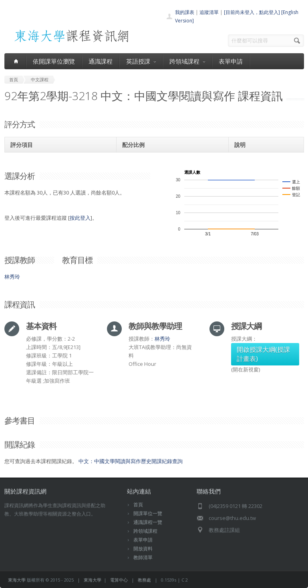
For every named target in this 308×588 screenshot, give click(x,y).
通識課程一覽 (147, 522)
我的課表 (184, 12)
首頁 (138, 504)
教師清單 (143, 557)
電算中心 (119, 580)
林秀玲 (12, 276)
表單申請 (231, 61)
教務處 (144, 580)
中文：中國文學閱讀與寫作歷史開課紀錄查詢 (131, 461)
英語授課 (141, 61)
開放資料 (143, 548)
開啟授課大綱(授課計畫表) (263, 354)
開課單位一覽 (147, 513)
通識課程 (101, 61)
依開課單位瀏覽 (54, 61)
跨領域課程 (187, 61)
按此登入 (80, 217)
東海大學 (17, 580)
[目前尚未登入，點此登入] (252, 12)
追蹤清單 (209, 12)
